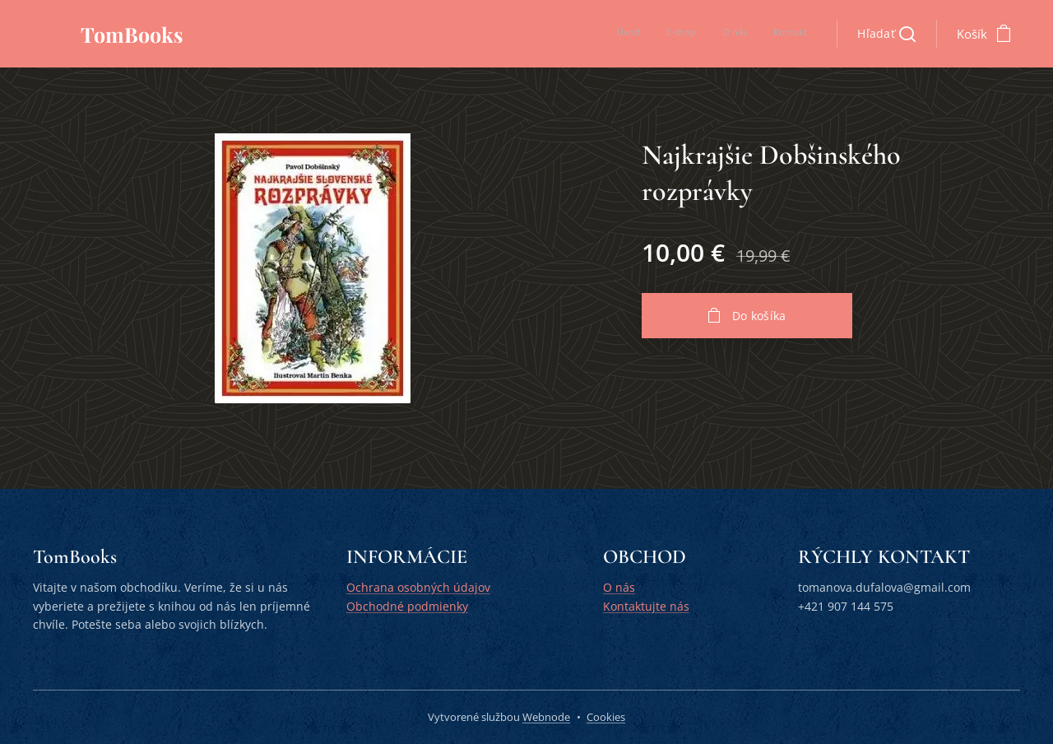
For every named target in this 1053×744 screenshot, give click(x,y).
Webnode (546, 716)
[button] (886, 33)
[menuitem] (732, 33)
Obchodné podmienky (407, 606)
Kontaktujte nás (646, 606)
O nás (619, 588)
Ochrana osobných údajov (418, 588)
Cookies (606, 716)
